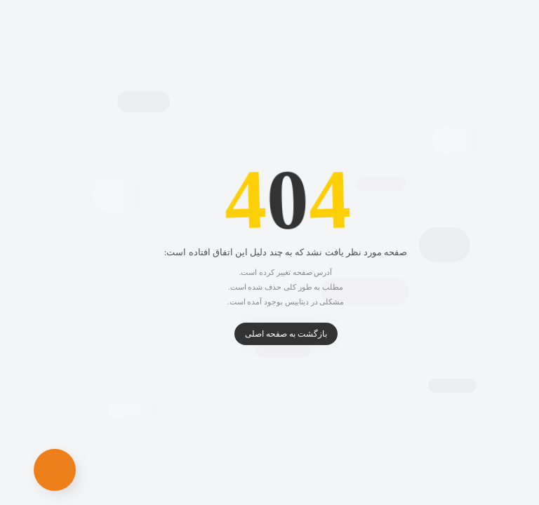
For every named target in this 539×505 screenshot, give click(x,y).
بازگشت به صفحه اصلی (270, 334)
